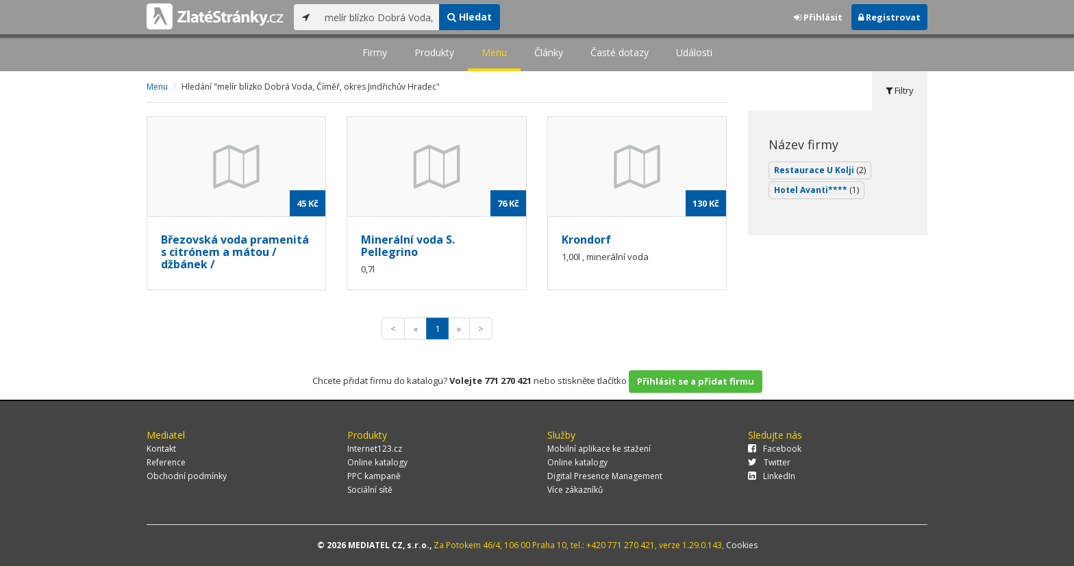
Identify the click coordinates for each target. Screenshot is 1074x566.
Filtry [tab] (900, 90)
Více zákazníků (575, 490)
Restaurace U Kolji (820, 170)
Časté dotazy (619, 52)
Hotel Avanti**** (816, 190)
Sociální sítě (369, 490)
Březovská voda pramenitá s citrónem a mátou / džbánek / (235, 251)
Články (548, 52)
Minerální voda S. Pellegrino (408, 245)
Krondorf (586, 239)
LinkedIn (771, 476)
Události (694, 52)
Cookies (742, 545)
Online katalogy (377, 462)
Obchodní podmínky (187, 476)
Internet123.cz (374, 448)
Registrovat (889, 17)
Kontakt (161, 448)
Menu (494, 52)
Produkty (434, 52)
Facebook (774, 448)
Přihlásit (818, 17)
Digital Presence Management (604, 476)
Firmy (374, 52)
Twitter (769, 462)
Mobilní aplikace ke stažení (599, 448)
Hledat (469, 16)
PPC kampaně (374, 476)
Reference (166, 462)
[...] (378, 17)
